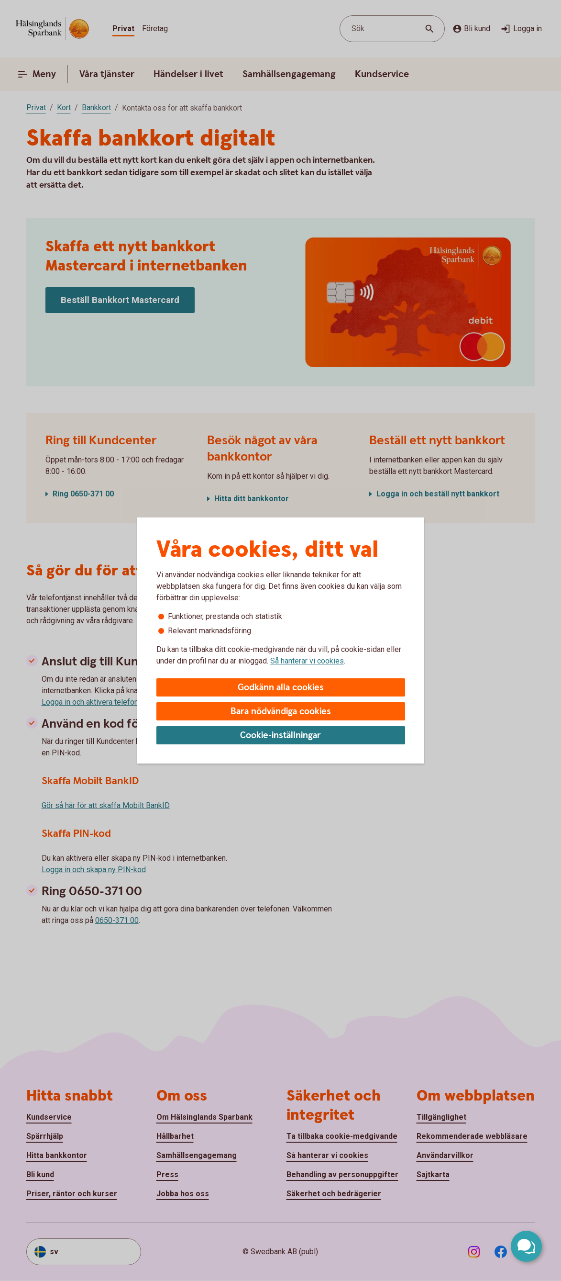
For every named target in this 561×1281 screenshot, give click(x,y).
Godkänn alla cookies (281, 688)
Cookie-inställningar (280, 736)
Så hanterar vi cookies (307, 660)
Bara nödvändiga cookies (281, 712)
